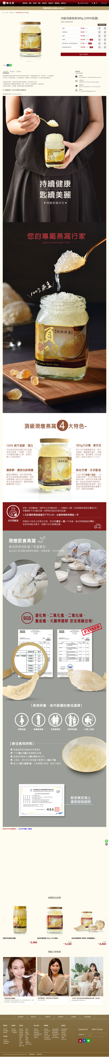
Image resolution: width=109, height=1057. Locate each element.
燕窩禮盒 (21, 1036)
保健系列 (50, 3)
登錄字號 (39, 1054)
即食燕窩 (21, 1032)
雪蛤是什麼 (36, 1036)
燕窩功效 (36, 1029)
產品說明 (6, 71)
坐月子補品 (63, 1036)
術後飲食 (46, 1034)
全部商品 (21, 1025)
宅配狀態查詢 (6, 1042)
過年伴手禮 (63, 1039)
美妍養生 (44, 3)
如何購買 (20, 1017)
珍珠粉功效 (36, 1031)
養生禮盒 (63, 1032)
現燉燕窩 (12, 12)
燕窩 (30, 3)
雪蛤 (39, 3)
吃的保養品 (63, 1034)
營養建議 (46, 1025)
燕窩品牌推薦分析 (38, 1034)
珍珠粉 (35, 3)
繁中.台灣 (104, 3)
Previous (3, 919)
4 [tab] (32, 61)
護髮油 (26, 1032)
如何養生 (36, 1037)
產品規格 (14, 71)
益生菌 (26, 1037)
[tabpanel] (30, 39)
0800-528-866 (83, 3)
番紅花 (20, 1044)
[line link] (10, 65)
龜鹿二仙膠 (21, 1046)
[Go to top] (106, 844)
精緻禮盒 (57, 3)
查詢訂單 (33, 1017)
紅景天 (20, 1041)
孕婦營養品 (63, 1031)
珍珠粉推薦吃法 (55, 1029)
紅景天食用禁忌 (55, 1037)
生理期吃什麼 (47, 1031)
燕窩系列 (21, 1029)
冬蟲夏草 (21, 1042)
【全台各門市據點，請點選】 (25, 829)
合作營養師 (5, 1031)
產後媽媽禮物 (64, 1029)
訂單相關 (5, 1036)
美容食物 (46, 1032)
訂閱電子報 (81, 1035)
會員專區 (13, 1025)
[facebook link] (8, 65)
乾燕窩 (20, 1037)
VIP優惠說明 (14, 1032)
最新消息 (25, 3)
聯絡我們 (5, 1032)
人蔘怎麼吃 (54, 1036)
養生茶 (26, 1029)
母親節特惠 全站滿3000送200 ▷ (54, 8)
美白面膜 (27, 1034)
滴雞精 (26, 1039)
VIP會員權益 (87, 1017)
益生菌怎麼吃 (55, 1032)
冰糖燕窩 (21, 1034)
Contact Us (83, 1030)
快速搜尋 (63, 1025)
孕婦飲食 (46, 1029)
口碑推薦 (73, 1017)
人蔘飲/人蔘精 (28, 1044)
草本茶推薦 (46, 1037)
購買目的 (63, 3)
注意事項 (22, 71)
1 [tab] (27, 61)
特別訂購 (13, 1029)
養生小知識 (36, 1025)
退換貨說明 (5, 1043)
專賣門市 (47, 1017)
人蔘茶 (26, 1041)
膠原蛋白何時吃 (55, 1034)
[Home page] (3, 12)
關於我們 (5, 1025)
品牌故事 (60, 1017)
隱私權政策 (32, 1054)
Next (105, 919)
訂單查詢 (5, 1040)
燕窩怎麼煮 (36, 1032)
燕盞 (20, 1039)
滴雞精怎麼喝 (55, 1031)
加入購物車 (85, 54)
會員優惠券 (14, 1031)
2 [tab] (29, 61)
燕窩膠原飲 (27, 1042)
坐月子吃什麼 (47, 1036)
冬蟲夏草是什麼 (47, 1039)
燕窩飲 (62, 1037)
